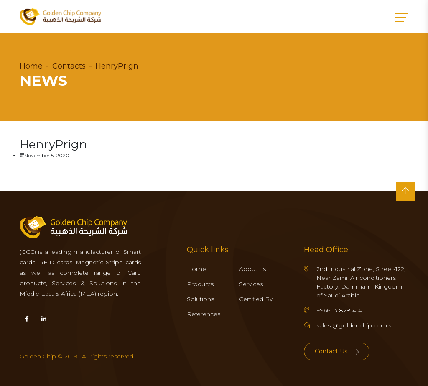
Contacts (69, 66)
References (203, 314)
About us (252, 269)
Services (251, 284)
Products (200, 284)
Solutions (200, 299)
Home (31, 66)
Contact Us (337, 351)
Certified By (256, 299)
